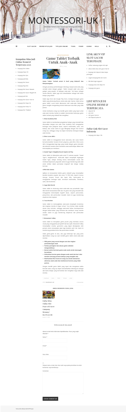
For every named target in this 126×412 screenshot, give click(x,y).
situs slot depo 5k (99, 85)
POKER (81, 46)
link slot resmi (102, 78)
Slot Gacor (26, 82)
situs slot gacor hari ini (102, 69)
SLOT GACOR (31, 46)
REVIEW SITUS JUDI (45, 46)
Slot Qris (25, 75)
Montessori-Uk (63, 20)
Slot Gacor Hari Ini (28, 99)
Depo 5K (25, 72)
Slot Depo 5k (27, 103)
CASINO (89, 46)
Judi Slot (25, 96)
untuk (70, 278)
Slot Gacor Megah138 (29, 93)
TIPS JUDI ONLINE (62, 46)
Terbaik (65, 278)
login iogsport (98, 81)
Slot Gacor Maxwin (28, 89)
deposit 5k (91, 111)
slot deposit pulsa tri (94, 117)
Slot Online (26, 68)
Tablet (58, 278)
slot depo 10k (98, 135)
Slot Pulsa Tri (27, 106)
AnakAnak (46, 278)
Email (45, 346)
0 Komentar (80, 282)
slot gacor (97, 88)
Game (52, 278)
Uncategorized (63, 55)
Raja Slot (25, 86)
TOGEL (73, 46)
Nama (45, 337)
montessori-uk (50, 282)
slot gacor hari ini (93, 115)
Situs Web (46, 354)
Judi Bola (25, 79)
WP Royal (30, 409)
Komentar (46, 371)
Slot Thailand (27, 110)
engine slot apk (103, 65)
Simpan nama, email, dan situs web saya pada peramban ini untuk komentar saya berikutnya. (62, 366)
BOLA (97, 46)
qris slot (90, 113)
